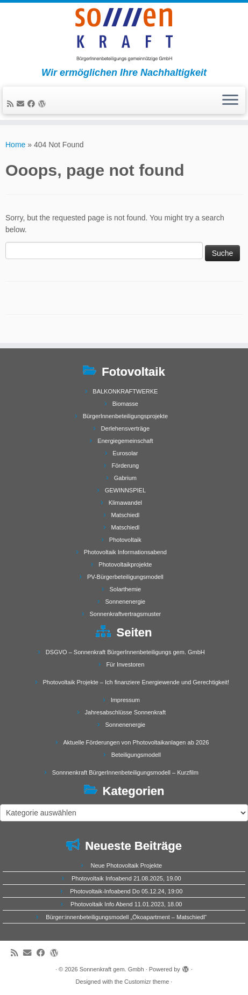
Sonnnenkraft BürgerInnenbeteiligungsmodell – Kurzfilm (125, 772)
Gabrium (125, 478)
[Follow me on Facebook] (32, 103)
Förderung (125, 465)
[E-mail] (22, 103)
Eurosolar (125, 453)
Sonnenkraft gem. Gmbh (112, 969)
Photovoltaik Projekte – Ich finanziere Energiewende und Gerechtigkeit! (135, 682)
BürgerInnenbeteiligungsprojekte (125, 416)
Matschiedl (125, 515)
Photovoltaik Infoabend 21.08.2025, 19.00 (126, 878)
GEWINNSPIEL (125, 490)
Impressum (125, 700)
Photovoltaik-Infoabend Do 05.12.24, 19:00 (126, 891)
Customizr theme (146, 981)
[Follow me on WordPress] (43, 103)
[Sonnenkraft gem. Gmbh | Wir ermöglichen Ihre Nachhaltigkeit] (124, 35)
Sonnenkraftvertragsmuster (125, 614)
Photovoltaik (125, 539)
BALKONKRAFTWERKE (125, 391)
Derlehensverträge (125, 428)
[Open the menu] (230, 100)
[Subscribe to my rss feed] (12, 103)
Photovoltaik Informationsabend (125, 552)
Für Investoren (125, 664)
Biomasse (125, 403)
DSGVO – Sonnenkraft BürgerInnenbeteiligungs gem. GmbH (125, 652)
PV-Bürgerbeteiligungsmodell (125, 577)
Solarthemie (125, 589)
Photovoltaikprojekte (125, 564)
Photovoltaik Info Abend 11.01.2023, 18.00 (126, 904)
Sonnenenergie (125, 601)
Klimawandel (125, 502)
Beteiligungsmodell (136, 754)
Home (15, 144)
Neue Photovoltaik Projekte (126, 865)
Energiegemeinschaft (125, 441)
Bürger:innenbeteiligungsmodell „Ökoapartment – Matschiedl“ (126, 917)
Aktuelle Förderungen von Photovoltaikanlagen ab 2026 (136, 742)
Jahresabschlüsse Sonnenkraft (125, 712)
